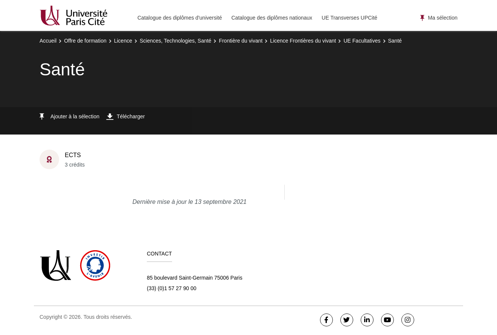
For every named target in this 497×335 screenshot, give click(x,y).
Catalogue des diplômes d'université (179, 18)
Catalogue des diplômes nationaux (271, 18)
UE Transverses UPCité (349, 18)
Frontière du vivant (240, 41)
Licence (123, 41)
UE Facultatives (361, 41)
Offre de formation (85, 41)
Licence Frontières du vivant (303, 41)
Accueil (48, 41)
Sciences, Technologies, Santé (175, 41)
